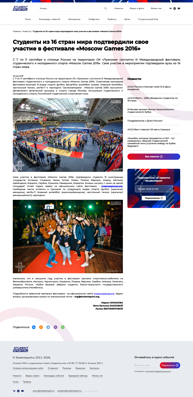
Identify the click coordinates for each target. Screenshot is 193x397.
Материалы (74, 19)
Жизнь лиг (156, 8)
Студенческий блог (148, 19)
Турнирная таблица (78, 375)
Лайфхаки (94, 19)
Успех (28, 19)
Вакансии (80, 368)
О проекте (53, 368)
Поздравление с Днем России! (144, 120)
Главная (16, 31)
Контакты (94, 368)
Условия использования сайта (28, 368)
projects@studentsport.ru (70, 390)
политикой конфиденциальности (158, 371)
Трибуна (112, 19)
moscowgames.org (104, 293)
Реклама (67, 368)
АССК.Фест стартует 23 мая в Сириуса (148, 129)
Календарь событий (49, 19)
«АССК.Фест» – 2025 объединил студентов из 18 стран (152, 99)
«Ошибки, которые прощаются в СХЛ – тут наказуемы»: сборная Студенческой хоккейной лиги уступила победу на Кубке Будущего (151, 142)
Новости (118, 8)
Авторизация (173, 19)
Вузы (127, 19)
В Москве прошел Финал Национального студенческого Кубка (150, 110)
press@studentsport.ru (44, 390)
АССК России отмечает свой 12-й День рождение (149, 88)
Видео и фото (137, 8)
